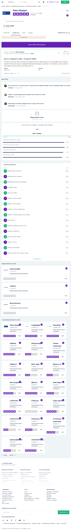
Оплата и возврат (52, 500)
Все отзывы (5, 503)
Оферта (58, 523)
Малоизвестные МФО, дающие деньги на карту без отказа (26, 103)
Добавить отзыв (54, 2)
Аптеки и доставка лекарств (10, 472)
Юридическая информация (9, 523)
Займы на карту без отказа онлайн (18, 253)
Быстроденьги (16, 382)
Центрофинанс (16, 440)
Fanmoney (35, 419)
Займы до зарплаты (13, 231)
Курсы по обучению (26, 472)
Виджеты (49, 496)
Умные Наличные (57, 345)
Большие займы (12, 187)
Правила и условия (36, 523)
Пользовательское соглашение (48, 523)
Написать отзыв (6, 491)
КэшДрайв (35, 325)
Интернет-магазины (7, 474)
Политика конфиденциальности (24, 523)
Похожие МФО (24, 37)
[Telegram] (3, 520)
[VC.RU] (24, 520)
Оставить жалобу (7, 493)
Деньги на (57, 364)
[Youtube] (19, 520)
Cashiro (13, 286)
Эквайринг (42, 476)
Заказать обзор (51, 493)
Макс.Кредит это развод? (30, 6)
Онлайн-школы (24, 474)
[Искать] (29, 2)
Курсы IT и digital (27, 480)
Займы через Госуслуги (15, 171)
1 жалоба (33, 14)
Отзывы (12, 327)
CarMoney (14, 401)
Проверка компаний (8, 496)
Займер (13, 343)
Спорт (5, 484)
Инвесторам (28, 496)
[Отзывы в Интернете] (6, 2)
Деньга (34, 382)
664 (41, 13)
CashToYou (14, 419)
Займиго (13, 364)
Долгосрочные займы (14, 236)
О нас (26, 491)
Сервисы (26, 495)
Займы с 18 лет (12, 242)
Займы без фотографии (15, 176)
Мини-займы (11, 220)
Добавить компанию (53, 491)
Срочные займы (12, 193)
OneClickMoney (37, 440)
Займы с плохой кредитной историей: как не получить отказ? (27, 94)
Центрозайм (15, 269)
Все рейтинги (37, 259)
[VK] (7, 520)
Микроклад (36, 343)
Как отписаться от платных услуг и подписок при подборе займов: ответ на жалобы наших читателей (39, 85)
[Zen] (15, 520)
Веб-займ (35, 364)
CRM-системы (43, 478)
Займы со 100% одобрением (16, 209)
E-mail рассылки (6, 498)
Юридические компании (46, 484)
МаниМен (57, 325)
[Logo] (6, 13)
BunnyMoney (15, 303)
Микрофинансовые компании (17, 6)
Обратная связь (29, 500)
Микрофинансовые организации (17, 182)
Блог (3, 501)
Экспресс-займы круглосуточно (17, 225)
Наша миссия (28, 493)
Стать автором (6, 495)
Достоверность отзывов (31, 498)
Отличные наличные (57, 420)
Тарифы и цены (51, 498)
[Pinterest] (11, 520)
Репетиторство (26, 484)
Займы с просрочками (14, 203)
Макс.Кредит (20, 52)
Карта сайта (63, 523)
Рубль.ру (35, 401)
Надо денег (58, 401)
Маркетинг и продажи (28, 482)
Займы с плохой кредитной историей (19, 214)
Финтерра (57, 382)
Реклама (49, 495)
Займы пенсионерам (14, 247)
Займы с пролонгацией (14, 198)
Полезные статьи (7, 500)
